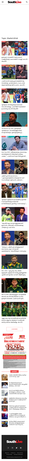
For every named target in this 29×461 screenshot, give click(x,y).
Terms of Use (20, 452)
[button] (27, 2)
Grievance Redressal (18, 454)
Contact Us (13, 452)
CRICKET (3, 41)
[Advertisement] (14, 19)
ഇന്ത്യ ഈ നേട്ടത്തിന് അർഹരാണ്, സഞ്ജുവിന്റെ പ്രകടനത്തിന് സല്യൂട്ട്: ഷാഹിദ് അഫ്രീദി (14, 59)
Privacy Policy (9, 454)
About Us (7, 452)
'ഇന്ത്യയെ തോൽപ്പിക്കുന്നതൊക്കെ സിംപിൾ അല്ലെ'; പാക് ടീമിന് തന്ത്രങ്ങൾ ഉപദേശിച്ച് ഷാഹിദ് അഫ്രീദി (13, 107)
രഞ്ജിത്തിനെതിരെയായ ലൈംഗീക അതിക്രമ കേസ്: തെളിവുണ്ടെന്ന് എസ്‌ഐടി (18, 400)
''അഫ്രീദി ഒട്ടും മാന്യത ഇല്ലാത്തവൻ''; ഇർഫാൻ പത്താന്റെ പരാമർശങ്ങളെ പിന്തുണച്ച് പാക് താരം (13, 225)
